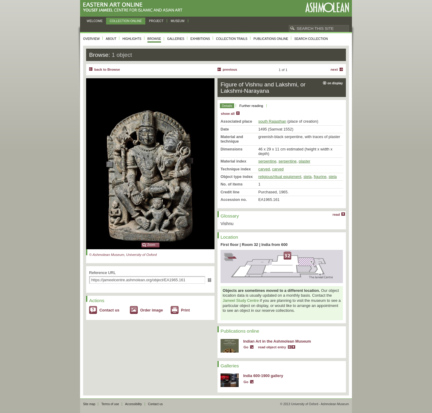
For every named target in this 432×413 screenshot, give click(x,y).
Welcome (95, 21)
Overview (91, 38)
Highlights (131, 38)
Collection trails (231, 38)
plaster (304, 161)
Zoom (151, 245)
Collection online (126, 21)
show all (227, 113)
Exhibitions (200, 38)
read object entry (272, 347)
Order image (151, 310)
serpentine (267, 161)
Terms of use (110, 404)
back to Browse (107, 69)
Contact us (109, 310)
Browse (154, 38)
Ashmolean (327, 7)
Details (227, 106)
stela (307, 176)
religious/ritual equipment (279, 176)
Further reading (251, 106)
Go (245, 347)
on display (335, 83)
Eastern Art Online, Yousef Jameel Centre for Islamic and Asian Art (134, 7)
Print (185, 310)
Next (334, 69)
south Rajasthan (272, 121)
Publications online (270, 38)
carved (264, 169)
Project (156, 21)
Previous (230, 69)
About (111, 38)
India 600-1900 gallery (263, 375)
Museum (178, 21)
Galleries (175, 38)
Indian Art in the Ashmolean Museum (277, 341)
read (336, 214)
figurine (320, 176)
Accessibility (133, 404)
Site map (89, 404)
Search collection (311, 38)
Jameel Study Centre (241, 300)
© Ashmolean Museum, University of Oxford (123, 255)
